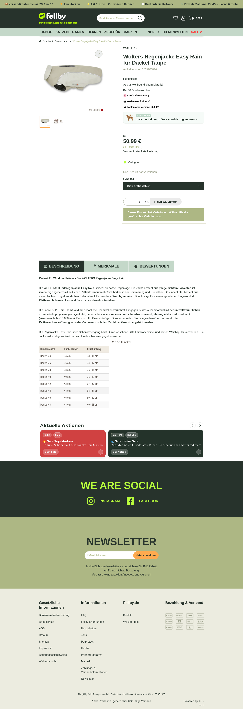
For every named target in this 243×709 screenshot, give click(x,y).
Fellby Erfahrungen (92, 621)
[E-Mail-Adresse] (110, 555)
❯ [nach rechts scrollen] (200, 425)
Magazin (86, 661)
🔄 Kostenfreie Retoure (157, 4)
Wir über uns (131, 621)
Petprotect (87, 641)
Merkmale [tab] (106, 266)
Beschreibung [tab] (61, 266)
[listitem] (73, 443)
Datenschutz (46, 621)
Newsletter (87, 678)
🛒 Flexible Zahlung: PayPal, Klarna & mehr (209, 4)
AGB (42, 628)
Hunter (85, 648)
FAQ (84, 615)
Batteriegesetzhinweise (53, 654)
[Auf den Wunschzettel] (98, 54)
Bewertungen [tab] (151, 266)
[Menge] (133, 201)
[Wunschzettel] (175, 18)
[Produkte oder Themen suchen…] (116, 18)
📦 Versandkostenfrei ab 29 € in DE (29, 4)
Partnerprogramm (91, 654)
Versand (146, 701)
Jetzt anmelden (146, 555)
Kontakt (127, 615)
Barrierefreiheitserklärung (54, 615)
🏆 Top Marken (70, 4)
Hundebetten (89, 628)
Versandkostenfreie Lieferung (140, 151)
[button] (183, 18)
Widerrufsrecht (48, 661)
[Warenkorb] (195, 18)
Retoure (44, 635)
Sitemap (44, 641)
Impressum (45, 648)
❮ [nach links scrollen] (192, 425)
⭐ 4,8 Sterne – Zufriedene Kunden (111, 4)
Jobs (84, 635)
